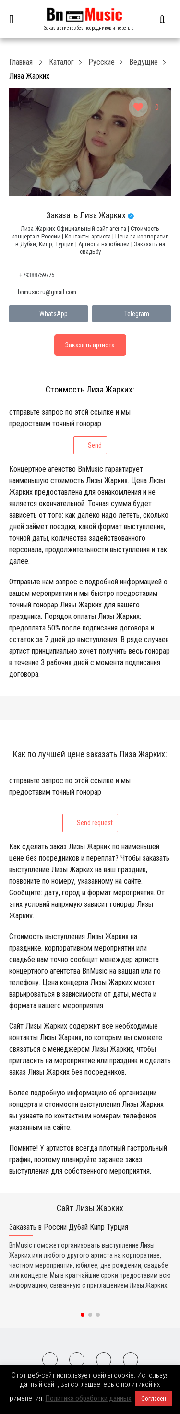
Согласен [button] (153, 1398)
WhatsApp (48, 314)
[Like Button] (138, 107)
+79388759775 (36, 275)
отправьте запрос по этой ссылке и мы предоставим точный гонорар (70, 430)
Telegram (131, 314)
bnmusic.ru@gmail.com (47, 292)
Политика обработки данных (89, 1398)
